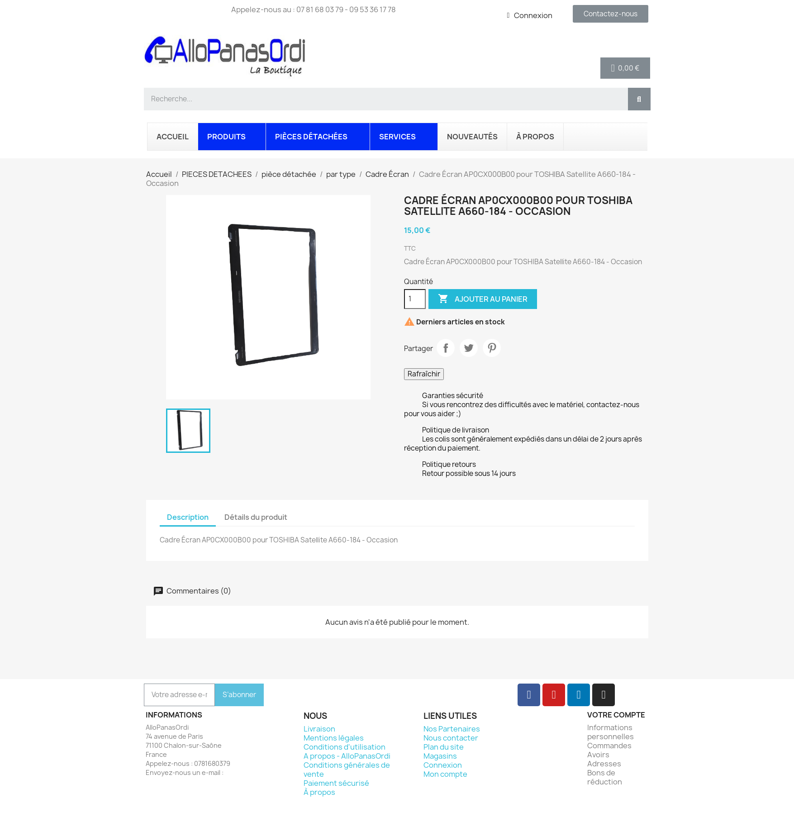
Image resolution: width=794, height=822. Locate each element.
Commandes (609, 746)
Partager (446, 348)
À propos (319, 792)
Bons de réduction (604, 777)
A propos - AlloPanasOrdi (347, 756)
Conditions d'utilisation (344, 747)
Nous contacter (450, 738)
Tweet (469, 348)
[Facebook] (529, 695)
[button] (625, 68)
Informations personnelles (610, 731)
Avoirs (598, 755)
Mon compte (445, 774)
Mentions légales (334, 738)
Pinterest (492, 348)
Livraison (319, 729)
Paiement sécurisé (336, 783)
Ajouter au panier (483, 299)
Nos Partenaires (451, 729)
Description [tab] (188, 517)
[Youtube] (553, 695)
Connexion (442, 765)
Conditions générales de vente (347, 769)
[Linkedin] (578, 695)
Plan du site (443, 747)
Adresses (604, 764)
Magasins (440, 756)
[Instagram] (603, 695)
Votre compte (616, 715)
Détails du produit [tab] (255, 517)
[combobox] (382, 99)
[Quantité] (415, 299)
